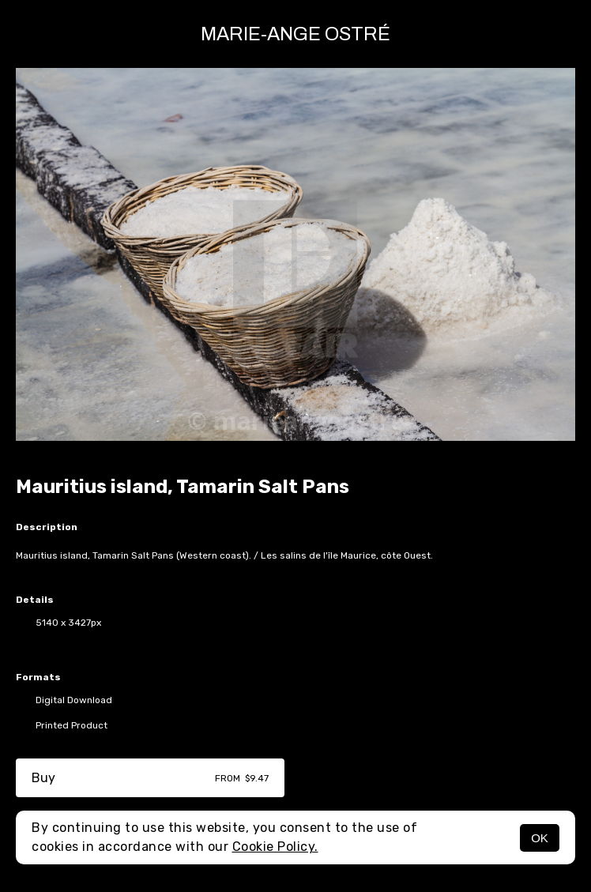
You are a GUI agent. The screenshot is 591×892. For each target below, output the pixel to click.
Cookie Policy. (275, 846)
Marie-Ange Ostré (295, 34)
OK (539, 838)
